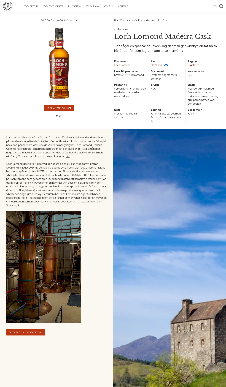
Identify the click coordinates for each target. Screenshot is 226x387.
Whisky (137, 20)
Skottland (156, 65)
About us (108, 6)
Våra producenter (53, 6)
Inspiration (74, 6)
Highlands (193, 65)
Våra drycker (31, 6)
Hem (116, 20)
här (68, 156)
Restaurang (92, 6)
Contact (123, 6)
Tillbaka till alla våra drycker (26, 332)
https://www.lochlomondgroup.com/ (136, 74)
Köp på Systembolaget (59, 108)
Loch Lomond (122, 65)
